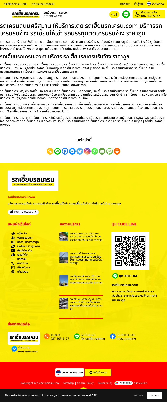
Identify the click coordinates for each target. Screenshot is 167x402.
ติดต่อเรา (125, 4)
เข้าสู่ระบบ (139, 4)
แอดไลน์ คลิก (88, 335)
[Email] (102, 151)
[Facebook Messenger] (72, 151)
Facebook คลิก (125, 335)
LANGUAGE (158, 4)
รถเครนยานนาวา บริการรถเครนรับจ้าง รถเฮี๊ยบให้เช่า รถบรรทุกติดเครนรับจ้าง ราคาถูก (86, 236)
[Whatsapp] (94, 151)
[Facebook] (65, 151)
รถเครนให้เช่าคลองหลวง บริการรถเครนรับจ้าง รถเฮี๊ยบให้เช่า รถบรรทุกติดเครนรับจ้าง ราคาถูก (86, 258)
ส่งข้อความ (24, 347)
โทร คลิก (55, 335)
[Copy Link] (50, 151)
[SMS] (109, 151)
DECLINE (128, 395)
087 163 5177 (150, 16)
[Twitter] (79, 151)
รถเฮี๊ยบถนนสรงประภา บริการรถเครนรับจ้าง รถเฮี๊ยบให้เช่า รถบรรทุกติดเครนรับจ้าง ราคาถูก (86, 304)
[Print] (117, 151)
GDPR (93, 395)
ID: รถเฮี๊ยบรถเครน (93, 338)
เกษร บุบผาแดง (126, 338)
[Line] (57, 151)
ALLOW (151, 395)
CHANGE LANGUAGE (72, 372)
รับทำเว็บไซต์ (140, 383)
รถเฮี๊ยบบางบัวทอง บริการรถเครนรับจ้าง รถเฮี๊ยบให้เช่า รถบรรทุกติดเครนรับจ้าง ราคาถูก (86, 279)
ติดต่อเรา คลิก (149, 12)
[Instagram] (87, 151)
